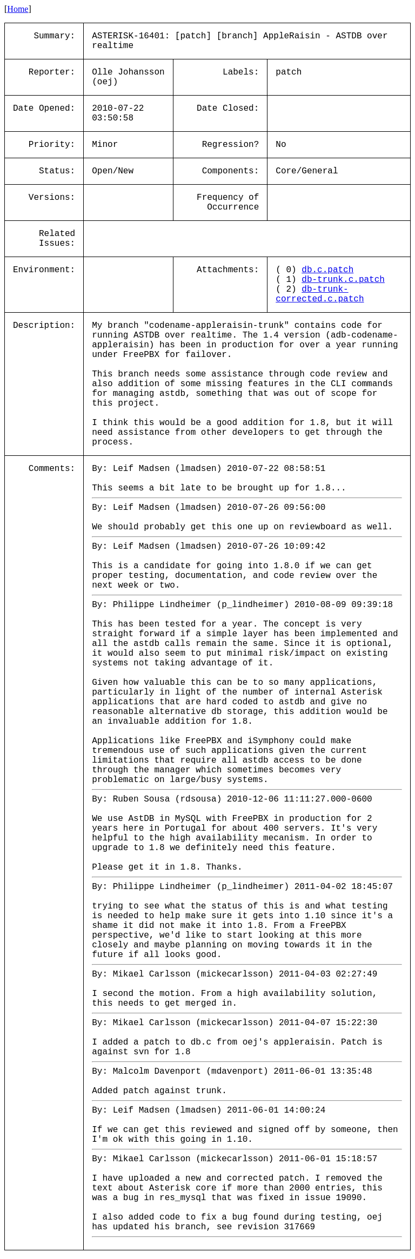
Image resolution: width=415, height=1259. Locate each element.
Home (17, 9)
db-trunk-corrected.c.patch (320, 294)
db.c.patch (327, 270)
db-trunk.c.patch (343, 280)
